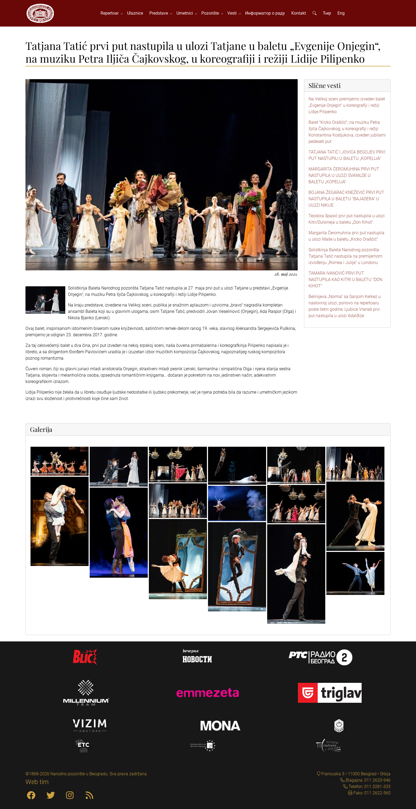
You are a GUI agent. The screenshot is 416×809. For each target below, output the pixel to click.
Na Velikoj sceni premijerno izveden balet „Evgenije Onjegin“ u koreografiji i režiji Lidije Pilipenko (347, 105)
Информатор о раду (265, 13)
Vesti (233, 13)
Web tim (37, 782)
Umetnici (185, 13)
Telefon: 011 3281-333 (369, 786)
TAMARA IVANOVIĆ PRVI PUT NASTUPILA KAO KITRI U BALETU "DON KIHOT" (345, 279)
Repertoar (111, 13)
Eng (341, 13)
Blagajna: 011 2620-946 (368, 780)
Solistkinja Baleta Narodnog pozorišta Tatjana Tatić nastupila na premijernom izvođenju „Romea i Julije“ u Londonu (345, 256)
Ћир (327, 13)
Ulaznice (135, 13)
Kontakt (298, 13)
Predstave (159, 13)
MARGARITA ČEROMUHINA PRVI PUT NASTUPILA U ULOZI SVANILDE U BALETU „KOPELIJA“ (344, 175)
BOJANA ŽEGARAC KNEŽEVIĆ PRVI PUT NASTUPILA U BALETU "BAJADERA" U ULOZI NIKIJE (346, 199)
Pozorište (211, 13)
